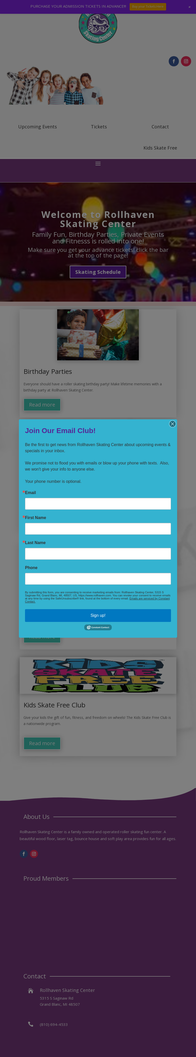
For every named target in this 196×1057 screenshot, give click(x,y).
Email (30, 493)
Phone (31, 568)
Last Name (35, 543)
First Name (35, 518)
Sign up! (98, 615)
